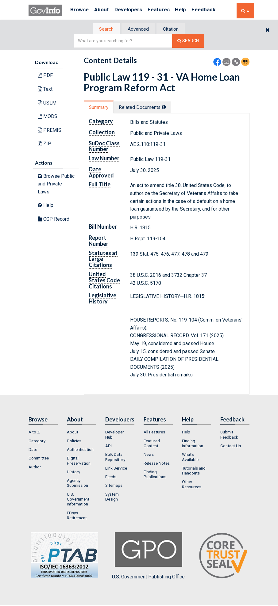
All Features (154, 432)
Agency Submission (77, 484)
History (73, 472)
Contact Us (230, 446)
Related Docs (148, 108)
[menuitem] (43, 433)
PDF (45, 76)
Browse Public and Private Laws (56, 184)
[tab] (102, 29)
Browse (80, 10)
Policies (74, 441)
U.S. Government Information (78, 499)
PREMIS (49, 130)
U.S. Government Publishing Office (148, 556)
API (108, 446)
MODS (47, 117)
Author (35, 467)
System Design (112, 497)
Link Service (116, 468)
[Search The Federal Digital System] (188, 41)
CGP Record (53, 220)
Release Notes (157, 463)
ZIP (44, 144)
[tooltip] (169, 107)
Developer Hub (114, 435)
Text (45, 90)
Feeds (110, 477)
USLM (47, 103)
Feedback (219, 10)
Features (168, 10)
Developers (135, 10)
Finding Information (192, 444)
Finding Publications (155, 475)
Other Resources (191, 485)
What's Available (190, 458)
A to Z (34, 432)
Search (102, 29)
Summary (100, 108)
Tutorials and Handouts (194, 471)
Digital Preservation (79, 461)
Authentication (80, 450)
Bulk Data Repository (115, 458)
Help (193, 10)
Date (33, 450)
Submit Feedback (229, 435)
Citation (174, 29)
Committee (39, 458)
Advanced (138, 29)
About (105, 10)
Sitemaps (113, 486)
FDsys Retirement (77, 516)
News (149, 455)
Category (37, 441)
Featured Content (152, 444)
